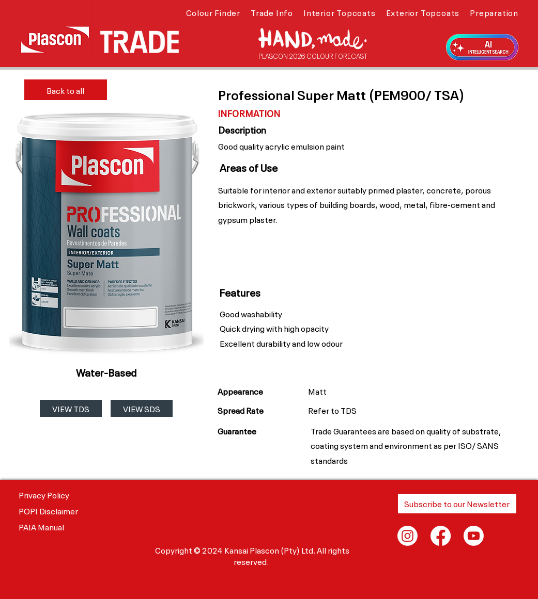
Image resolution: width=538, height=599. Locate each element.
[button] (213, 12)
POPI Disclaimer (48, 510)
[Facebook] (441, 536)
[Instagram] (407, 536)
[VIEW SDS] (142, 408)
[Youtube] (474, 536)
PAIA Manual (41, 526)
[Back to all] (65, 89)
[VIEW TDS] (71, 408)
